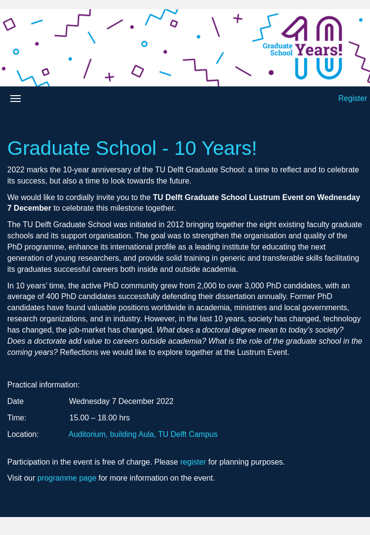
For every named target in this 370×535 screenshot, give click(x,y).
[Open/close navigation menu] (15, 98)
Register (352, 98)
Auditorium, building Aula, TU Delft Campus (142, 434)
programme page (67, 478)
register (193, 462)
